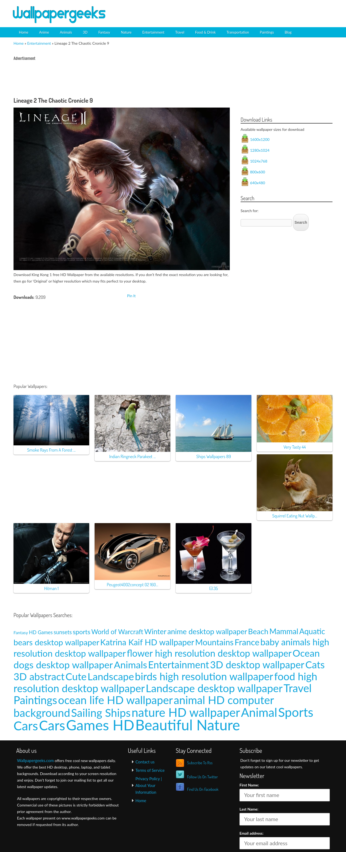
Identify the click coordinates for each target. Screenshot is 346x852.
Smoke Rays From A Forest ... (51, 450)
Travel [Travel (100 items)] (298, 688)
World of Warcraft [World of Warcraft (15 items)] (117, 632)
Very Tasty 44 (295, 447)
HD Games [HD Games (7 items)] (41, 632)
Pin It (131, 295)
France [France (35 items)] (247, 642)
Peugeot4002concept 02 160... (132, 584)
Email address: (251, 833)
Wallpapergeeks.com (35, 760)
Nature (126, 32)
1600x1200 (260, 139)
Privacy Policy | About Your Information (148, 785)
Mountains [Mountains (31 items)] (214, 642)
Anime (44, 32)
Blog (288, 32)
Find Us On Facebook (202, 789)
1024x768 (258, 161)
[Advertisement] (272, 9)
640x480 (257, 182)
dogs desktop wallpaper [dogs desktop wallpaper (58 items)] (63, 664)
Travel (179, 32)
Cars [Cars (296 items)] (52, 725)
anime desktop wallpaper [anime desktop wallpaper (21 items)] (207, 631)
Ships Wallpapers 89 (213, 456)
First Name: (249, 785)
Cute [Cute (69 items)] (75, 676)
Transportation (238, 32)
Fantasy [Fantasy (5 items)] (21, 632)
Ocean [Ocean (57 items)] (306, 653)
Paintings (267, 32)
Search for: (249, 210)
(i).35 (213, 588)
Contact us (145, 761)
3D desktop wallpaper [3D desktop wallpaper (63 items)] (257, 664)
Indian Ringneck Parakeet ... (132, 456)
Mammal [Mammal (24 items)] (283, 631)
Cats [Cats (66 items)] (315, 664)
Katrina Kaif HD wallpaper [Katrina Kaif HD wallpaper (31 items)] (147, 642)
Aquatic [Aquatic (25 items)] (312, 631)
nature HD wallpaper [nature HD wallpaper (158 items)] (186, 712)
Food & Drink (205, 32)
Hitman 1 (51, 588)
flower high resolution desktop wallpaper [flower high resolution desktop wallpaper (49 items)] (209, 653)
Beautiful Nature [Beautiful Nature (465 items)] (187, 724)
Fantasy (104, 32)
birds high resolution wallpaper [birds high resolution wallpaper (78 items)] (204, 676)
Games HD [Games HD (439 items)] (100, 724)
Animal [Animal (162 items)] (259, 712)
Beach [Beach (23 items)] (258, 631)
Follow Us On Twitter (202, 776)
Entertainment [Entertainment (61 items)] (178, 664)
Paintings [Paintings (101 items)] (35, 700)
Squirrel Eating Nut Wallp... (294, 516)
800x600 (257, 172)
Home (23, 32)
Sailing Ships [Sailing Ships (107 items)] (101, 712)
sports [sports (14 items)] (81, 632)
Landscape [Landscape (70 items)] (111, 676)
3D (85, 32)
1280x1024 (260, 150)
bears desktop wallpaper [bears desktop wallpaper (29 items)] (56, 642)
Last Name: (248, 809)
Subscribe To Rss (199, 762)
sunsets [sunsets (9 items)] (63, 632)
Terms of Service (150, 770)
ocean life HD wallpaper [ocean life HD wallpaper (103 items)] (115, 700)
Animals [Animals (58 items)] (130, 664)
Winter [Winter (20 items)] (155, 631)
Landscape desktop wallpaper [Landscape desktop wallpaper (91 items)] (214, 688)
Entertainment (153, 32)
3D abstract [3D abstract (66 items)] (39, 676)
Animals (66, 32)
